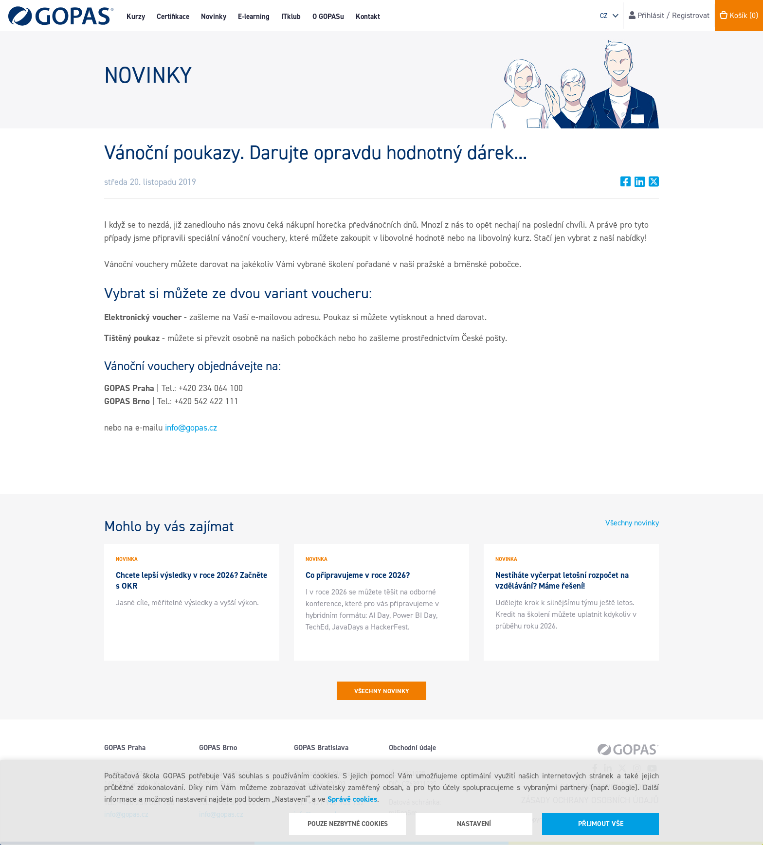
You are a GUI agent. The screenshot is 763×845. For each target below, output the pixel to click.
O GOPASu (328, 16)
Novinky (213, 16)
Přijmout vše (600, 823)
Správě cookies (352, 799)
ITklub (291, 16)
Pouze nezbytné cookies (348, 823)
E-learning (254, 16)
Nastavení (474, 823)
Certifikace (173, 16)
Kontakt (368, 16)
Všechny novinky (632, 523)
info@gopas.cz (191, 427)
